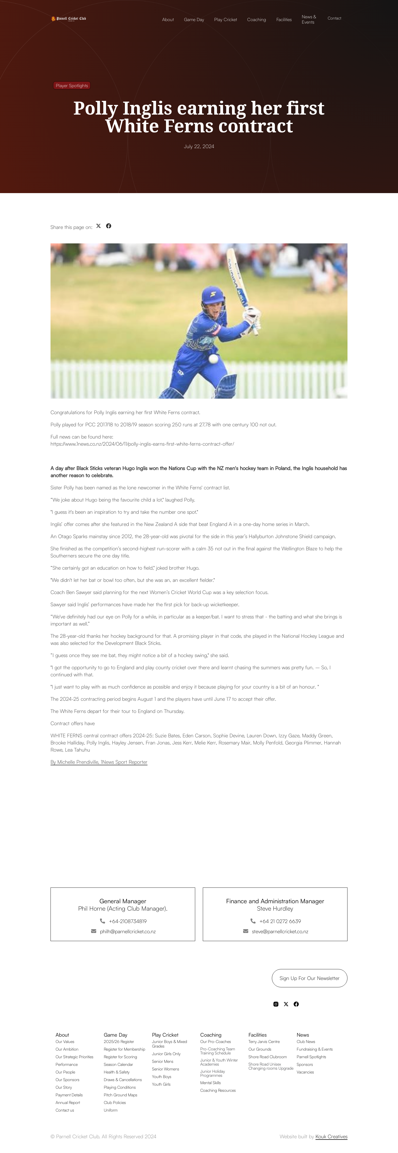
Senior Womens (165, 1068)
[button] (168, 18)
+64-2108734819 (128, 921)
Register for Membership (124, 1049)
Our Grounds (259, 1049)
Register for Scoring (120, 1056)
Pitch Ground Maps (120, 1094)
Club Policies (115, 1102)
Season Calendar (118, 1064)
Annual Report (68, 1102)
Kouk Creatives (331, 1136)
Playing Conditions (120, 1087)
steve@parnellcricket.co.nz (280, 931)
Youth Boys (161, 1076)
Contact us (65, 1110)
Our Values (65, 1041)
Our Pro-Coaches (215, 1041)
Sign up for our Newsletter (310, 978)
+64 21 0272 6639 (280, 921)
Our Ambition (67, 1049)
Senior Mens (162, 1061)
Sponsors (305, 1064)
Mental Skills (210, 1082)
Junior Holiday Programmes (212, 1073)
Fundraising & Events (315, 1049)
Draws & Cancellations (123, 1079)
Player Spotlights (72, 85)
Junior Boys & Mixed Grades (169, 1044)
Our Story (64, 1087)
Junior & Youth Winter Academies (219, 1062)
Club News (306, 1041)
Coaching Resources (218, 1090)
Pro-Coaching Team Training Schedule (217, 1050)
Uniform (111, 1110)
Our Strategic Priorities (74, 1056)
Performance (67, 1064)
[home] (76, 18)
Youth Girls (161, 1084)
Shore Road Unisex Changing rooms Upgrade (270, 1066)
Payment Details (69, 1094)
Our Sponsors (67, 1079)
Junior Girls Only (166, 1053)
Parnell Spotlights (311, 1056)
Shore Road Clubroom (267, 1056)
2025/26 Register (119, 1041)
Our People (65, 1071)
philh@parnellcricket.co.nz (128, 931)
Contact (334, 18)
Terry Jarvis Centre (264, 1041)
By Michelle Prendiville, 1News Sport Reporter (99, 762)
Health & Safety (116, 1071)
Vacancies (305, 1071)
